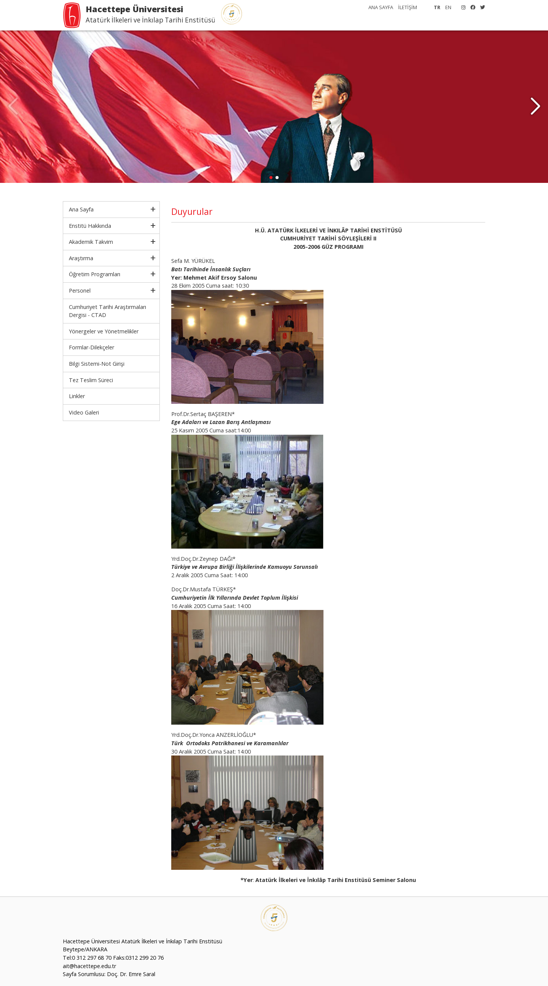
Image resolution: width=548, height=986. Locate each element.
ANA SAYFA (380, 7)
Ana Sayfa (81, 209)
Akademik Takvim (91, 241)
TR (437, 7)
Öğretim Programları (94, 274)
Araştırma (81, 258)
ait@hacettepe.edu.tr (89, 966)
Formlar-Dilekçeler (91, 347)
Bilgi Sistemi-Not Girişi (96, 363)
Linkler (77, 396)
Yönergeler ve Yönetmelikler (104, 331)
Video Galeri (84, 412)
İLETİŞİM (407, 7)
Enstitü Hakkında (90, 225)
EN (448, 7)
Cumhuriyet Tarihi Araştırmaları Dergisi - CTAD (107, 311)
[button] (535, 106)
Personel (80, 290)
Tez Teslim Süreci (91, 380)
